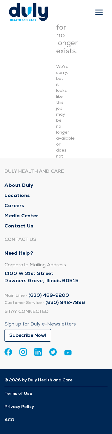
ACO (9, 419)
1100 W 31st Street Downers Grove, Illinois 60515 (41, 277)
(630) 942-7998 (65, 302)
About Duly (18, 185)
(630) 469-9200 (48, 295)
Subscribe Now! (27, 335)
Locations (17, 195)
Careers (14, 205)
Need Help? (18, 253)
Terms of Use (18, 393)
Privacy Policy (19, 406)
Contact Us (18, 226)
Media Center (21, 216)
